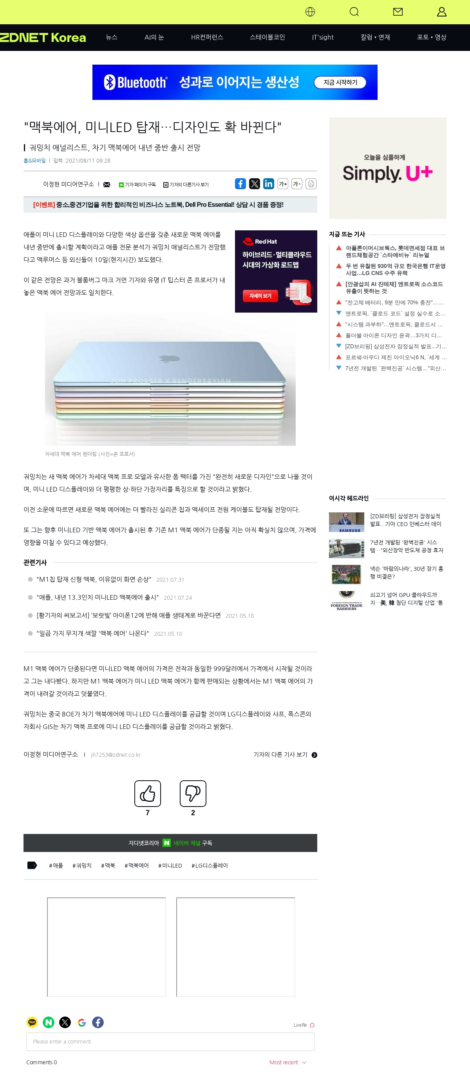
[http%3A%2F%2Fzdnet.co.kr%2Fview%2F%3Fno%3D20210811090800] (268, 183)
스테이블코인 (267, 37)
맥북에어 (138, 865)
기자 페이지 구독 (137, 185)
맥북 (110, 865)
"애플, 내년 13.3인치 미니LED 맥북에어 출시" (97, 597)
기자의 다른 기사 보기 (285, 755)
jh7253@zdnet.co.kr (116, 755)
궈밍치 (84, 865)
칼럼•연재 (375, 37)
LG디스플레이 (211, 865)
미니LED (172, 865)
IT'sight (323, 37)
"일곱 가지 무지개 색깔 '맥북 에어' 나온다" (92, 633)
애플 (58, 865)
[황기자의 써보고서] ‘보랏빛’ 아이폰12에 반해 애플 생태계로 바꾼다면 (128, 615)
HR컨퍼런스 (207, 37)
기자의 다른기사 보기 (186, 185)
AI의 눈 (154, 37)
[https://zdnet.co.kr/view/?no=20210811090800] (240, 183)
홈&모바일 (35, 160)
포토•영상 (431, 37)
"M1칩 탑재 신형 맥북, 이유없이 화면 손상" (94, 579)
